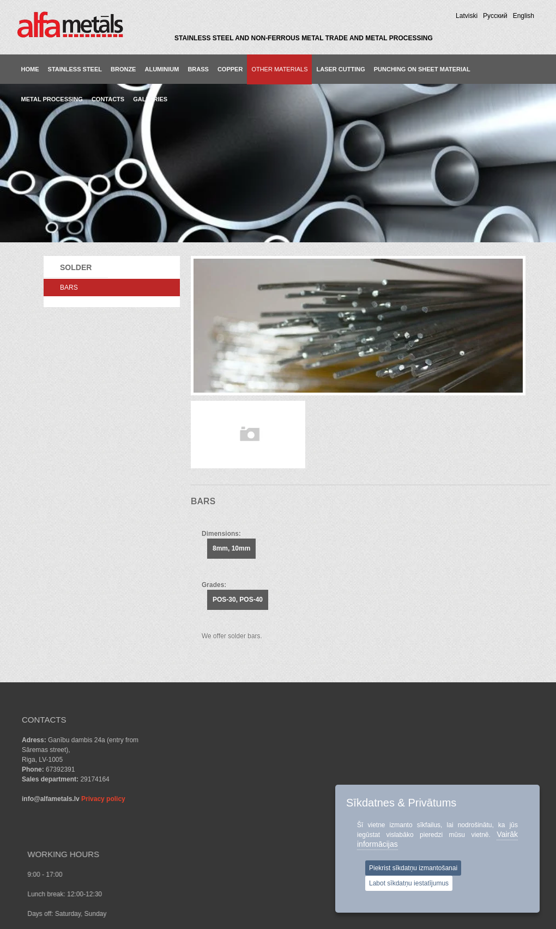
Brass (198, 69)
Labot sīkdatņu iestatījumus (409, 883)
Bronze (123, 69)
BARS (69, 287)
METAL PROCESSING (52, 99)
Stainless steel (75, 69)
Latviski (467, 16)
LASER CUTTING (340, 69)
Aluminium (161, 69)
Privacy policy (103, 799)
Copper (230, 69)
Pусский (495, 16)
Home (30, 69)
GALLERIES (150, 99)
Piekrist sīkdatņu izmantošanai (413, 868)
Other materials (279, 69)
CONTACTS (108, 99)
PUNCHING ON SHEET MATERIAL (422, 69)
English (523, 16)
